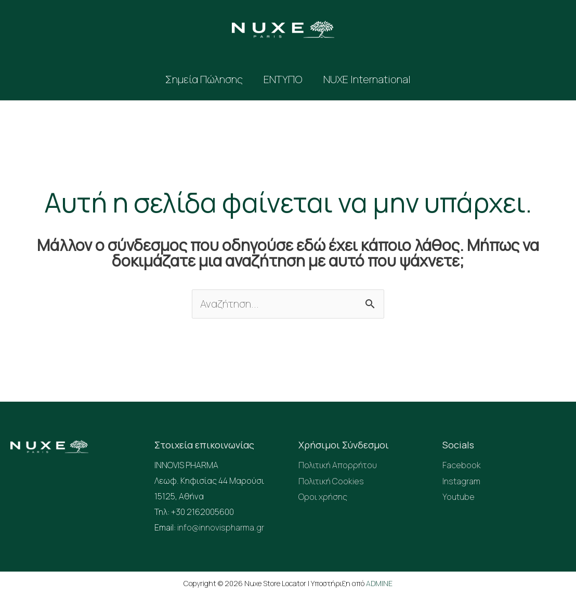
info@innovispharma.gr (220, 527)
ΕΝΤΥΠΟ (283, 79)
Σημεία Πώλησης (204, 79)
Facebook (461, 465)
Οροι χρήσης (322, 496)
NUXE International (367, 79)
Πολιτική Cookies (331, 480)
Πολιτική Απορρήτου (337, 465)
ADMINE (379, 583)
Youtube (458, 496)
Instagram (461, 480)
